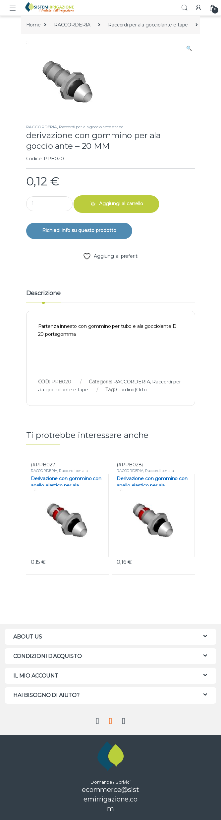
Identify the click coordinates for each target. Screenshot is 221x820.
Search (184, 8)
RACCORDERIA (72, 25)
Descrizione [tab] (43, 293)
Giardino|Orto (131, 390)
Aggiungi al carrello (121, 204)
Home (33, 25)
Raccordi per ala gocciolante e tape (148, 25)
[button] (189, 49)
